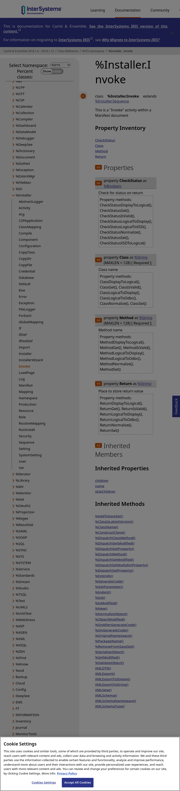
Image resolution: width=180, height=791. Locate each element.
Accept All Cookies (77, 786)
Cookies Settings (44, 786)
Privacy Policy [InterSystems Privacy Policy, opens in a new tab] (67, 777)
